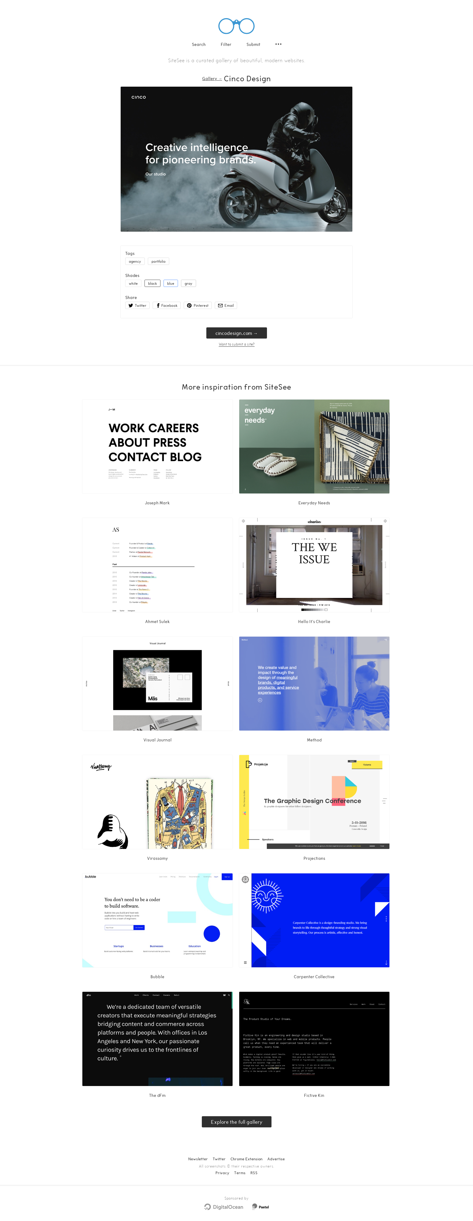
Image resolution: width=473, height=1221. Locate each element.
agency (135, 261)
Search (199, 44)
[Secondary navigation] (278, 44)
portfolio (158, 261)
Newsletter (198, 1159)
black (152, 283)
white (133, 283)
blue (170, 283)
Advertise (276, 1159)
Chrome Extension (246, 1159)
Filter (226, 44)
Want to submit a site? (237, 344)
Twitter (219, 1159)
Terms (240, 1172)
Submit (253, 44)
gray (188, 283)
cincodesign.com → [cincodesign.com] (236, 333)
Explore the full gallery (236, 1122)
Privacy (222, 1172)
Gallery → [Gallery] (212, 78)
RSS (254, 1172)
